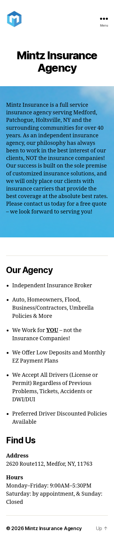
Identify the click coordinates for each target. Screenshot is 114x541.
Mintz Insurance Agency (53, 528)
